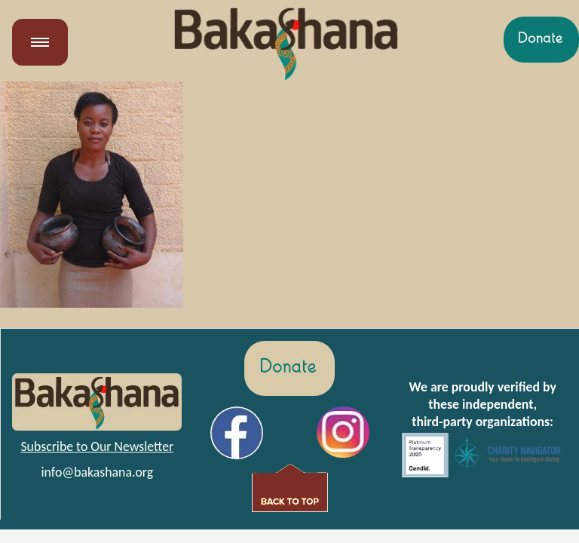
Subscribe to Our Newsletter (96, 446)
